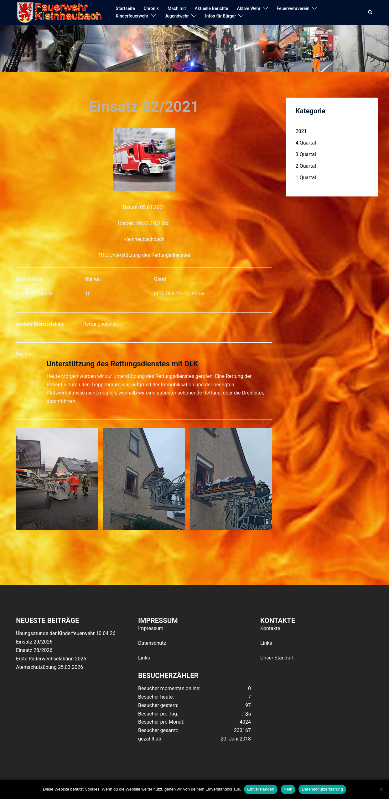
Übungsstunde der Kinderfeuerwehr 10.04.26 (65, 633)
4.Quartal (306, 143)
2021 (301, 131)
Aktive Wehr (249, 8)
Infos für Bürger (220, 15)
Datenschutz (152, 643)
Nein (288, 789)
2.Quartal (306, 166)
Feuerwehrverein (293, 8)
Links (144, 658)
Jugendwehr (177, 15)
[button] (370, 12)
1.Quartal (306, 178)
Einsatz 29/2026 (34, 642)
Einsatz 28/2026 (34, 650)
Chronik (151, 8)
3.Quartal (306, 154)
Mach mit (177, 8)
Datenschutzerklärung (322, 789)
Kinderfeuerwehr (132, 15)
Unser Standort (277, 658)
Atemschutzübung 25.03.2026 (49, 667)
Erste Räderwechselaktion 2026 (51, 659)
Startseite (125, 8)
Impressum (150, 628)
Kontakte (270, 628)
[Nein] (381, 789)
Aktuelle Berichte (211, 8)
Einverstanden (260, 789)
